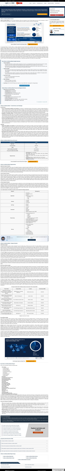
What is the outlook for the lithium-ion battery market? (9, 443)
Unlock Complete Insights (24, 85)
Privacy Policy (60, 470)
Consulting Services (40, 3)
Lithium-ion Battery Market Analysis (32, 456)
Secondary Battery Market (5, 464)
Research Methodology (6, 14)
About (30, 3)
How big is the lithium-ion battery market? (8, 440)
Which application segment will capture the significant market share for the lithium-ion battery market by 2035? (18, 448)
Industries (34, 3)
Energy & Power (5, 5)
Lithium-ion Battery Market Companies (24, 459)
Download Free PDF (42, 14)
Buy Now (57, 15)
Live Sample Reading (57, 34)
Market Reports (57, 3)
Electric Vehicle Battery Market (29, 464)
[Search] (58, 0)
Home (1, 5)
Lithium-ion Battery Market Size (8, 456)
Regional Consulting (51, 3)
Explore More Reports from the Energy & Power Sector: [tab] (9, 462)
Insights (45, 3)
